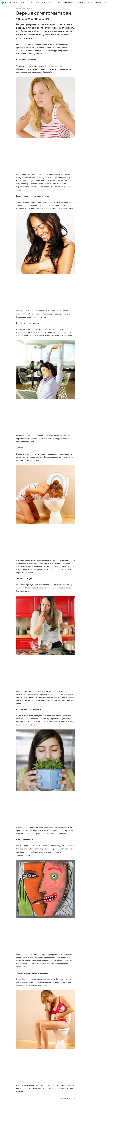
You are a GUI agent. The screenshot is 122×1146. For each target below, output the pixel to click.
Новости (30, 8)
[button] (45, 108)
